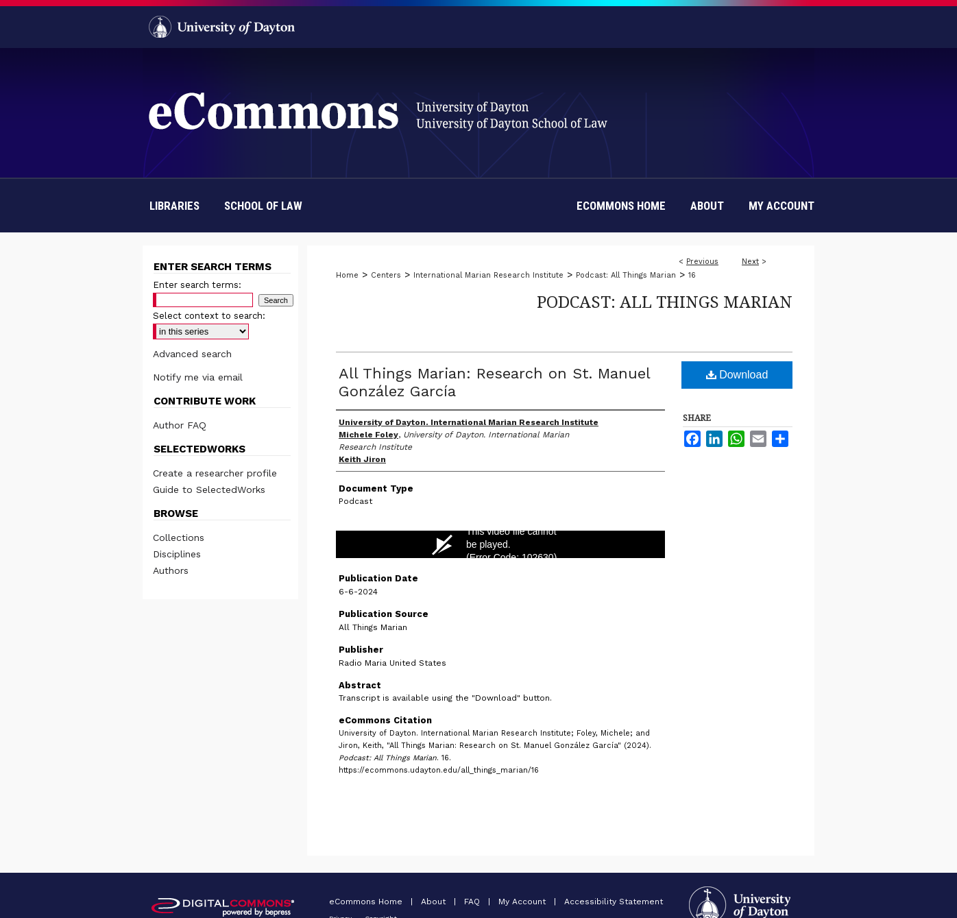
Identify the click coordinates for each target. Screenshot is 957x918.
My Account (523, 901)
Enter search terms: (197, 285)
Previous (702, 261)
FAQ (473, 901)
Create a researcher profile (215, 473)
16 (692, 275)
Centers (386, 275)
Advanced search (192, 353)
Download (737, 375)
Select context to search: (209, 316)
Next (750, 261)
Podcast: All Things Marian (626, 275)
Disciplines (177, 553)
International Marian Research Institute (488, 275)
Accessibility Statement (613, 901)
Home (347, 275)
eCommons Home (367, 901)
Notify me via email (198, 377)
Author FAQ (179, 425)
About (434, 901)
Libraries (174, 206)
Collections (178, 537)
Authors (171, 570)
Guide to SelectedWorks (209, 489)
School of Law (263, 206)
